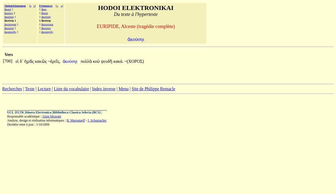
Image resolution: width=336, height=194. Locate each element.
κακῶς (41, 61)
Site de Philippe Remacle (153, 88)
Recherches (12, 88)
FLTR (19, 112)
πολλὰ (87, 61)
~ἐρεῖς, (54, 61)
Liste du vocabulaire (71, 88)
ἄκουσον (9, 28)
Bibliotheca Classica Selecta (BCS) (76, 112)
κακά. (118, 61)
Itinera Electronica (38, 112)
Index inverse (104, 88)
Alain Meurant (51, 116)
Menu (124, 88)
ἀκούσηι (71, 61)
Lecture (44, 88)
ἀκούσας (9, 16)
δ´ (22, 61)
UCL (10, 112)
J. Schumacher (97, 120)
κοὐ (97, 61)
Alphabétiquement (15, 5)
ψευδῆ (107, 61)
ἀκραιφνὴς (10, 31)
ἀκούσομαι (10, 24)
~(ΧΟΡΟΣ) (134, 61)
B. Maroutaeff (76, 120)
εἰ (18, 61)
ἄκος (44, 9)
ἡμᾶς (29, 61)
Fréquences (45, 5)
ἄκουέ (7, 9)
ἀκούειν (8, 13)
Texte (30, 88)
